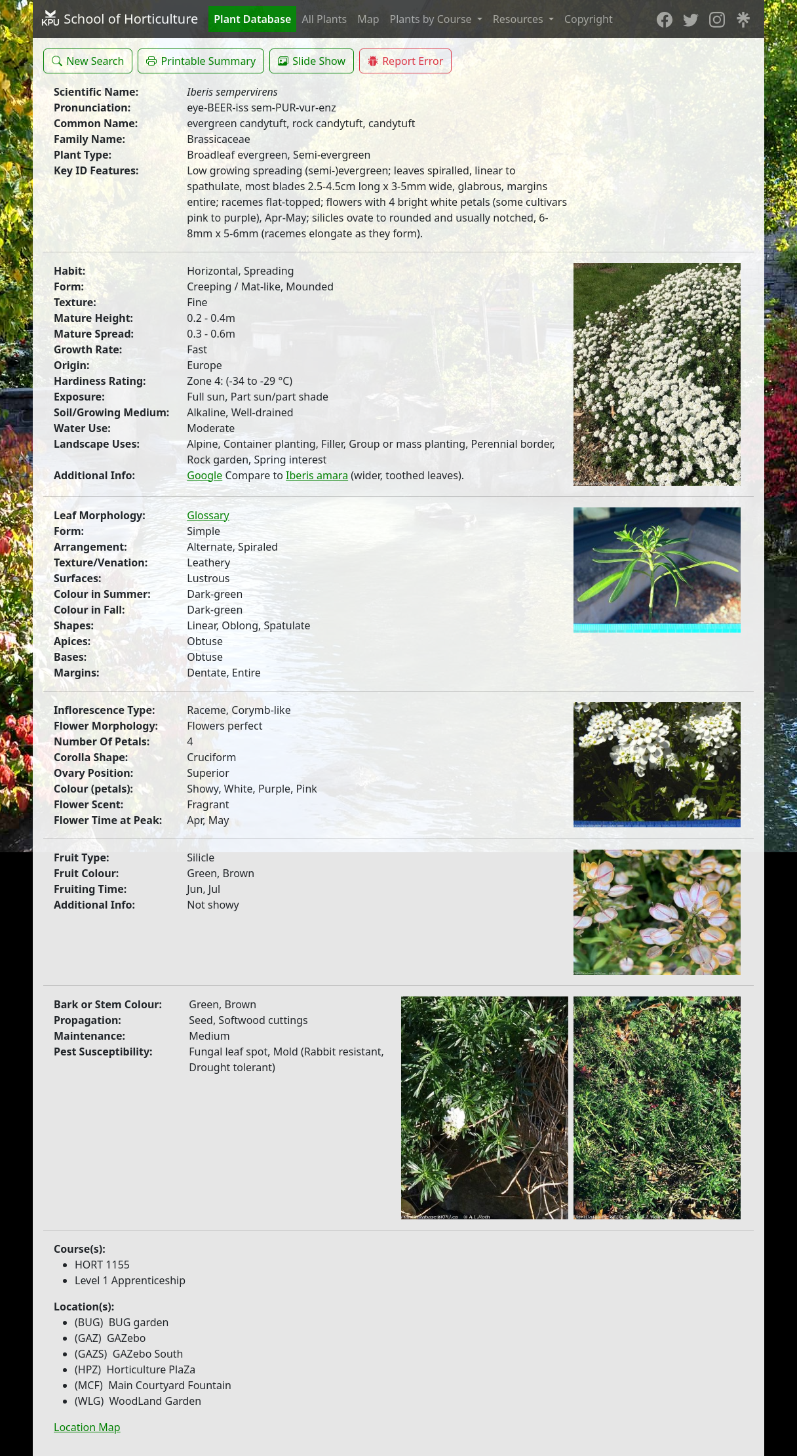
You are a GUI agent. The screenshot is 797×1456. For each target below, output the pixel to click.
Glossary (208, 515)
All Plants (324, 19)
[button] (87, 61)
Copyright (588, 19)
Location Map (87, 1427)
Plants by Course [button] (432, 19)
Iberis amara (317, 475)
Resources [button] (519, 19)
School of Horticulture (119, 19)
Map (368, 19)
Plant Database (252, 19)
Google (204, 475)
